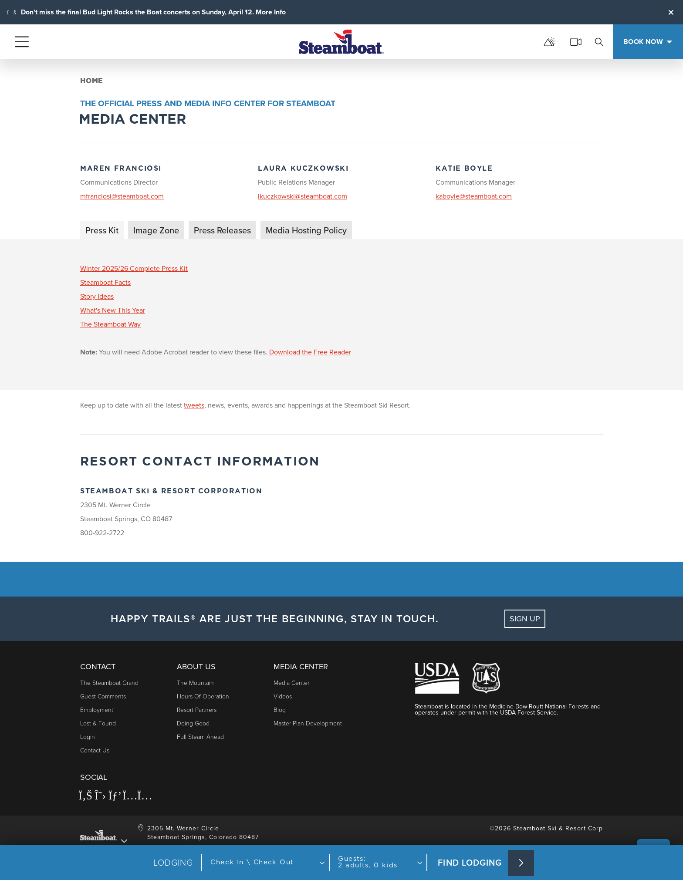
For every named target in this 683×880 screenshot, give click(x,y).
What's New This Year (112, 310)
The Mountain (195, 683)
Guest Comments (103, 696)
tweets (194, 405)
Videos (283, 696)
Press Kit (101, 230)
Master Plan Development (308, 723)
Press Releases (222, 230)
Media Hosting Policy (306, 230)
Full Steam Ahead (200, 737)
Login (87, 737)
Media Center (291, 683)
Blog (280, 710)
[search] (599, 42)
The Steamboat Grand (109, 683)
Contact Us (94, 750)
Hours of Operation (203, 696)
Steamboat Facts (105, 282)
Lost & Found (98, 723)
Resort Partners (196, 710)
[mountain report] (549, 42)
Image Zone (156, 230)
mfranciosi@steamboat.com (122, 196)
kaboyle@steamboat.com (474, 196)
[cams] (576, 42)
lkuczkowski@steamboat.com (302, 196)
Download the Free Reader (310, 352)
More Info (271, 12)
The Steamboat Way (110, 324)
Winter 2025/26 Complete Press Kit (134, 268)
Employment (96, 710)
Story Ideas (97, 296)
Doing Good (193, 723)
